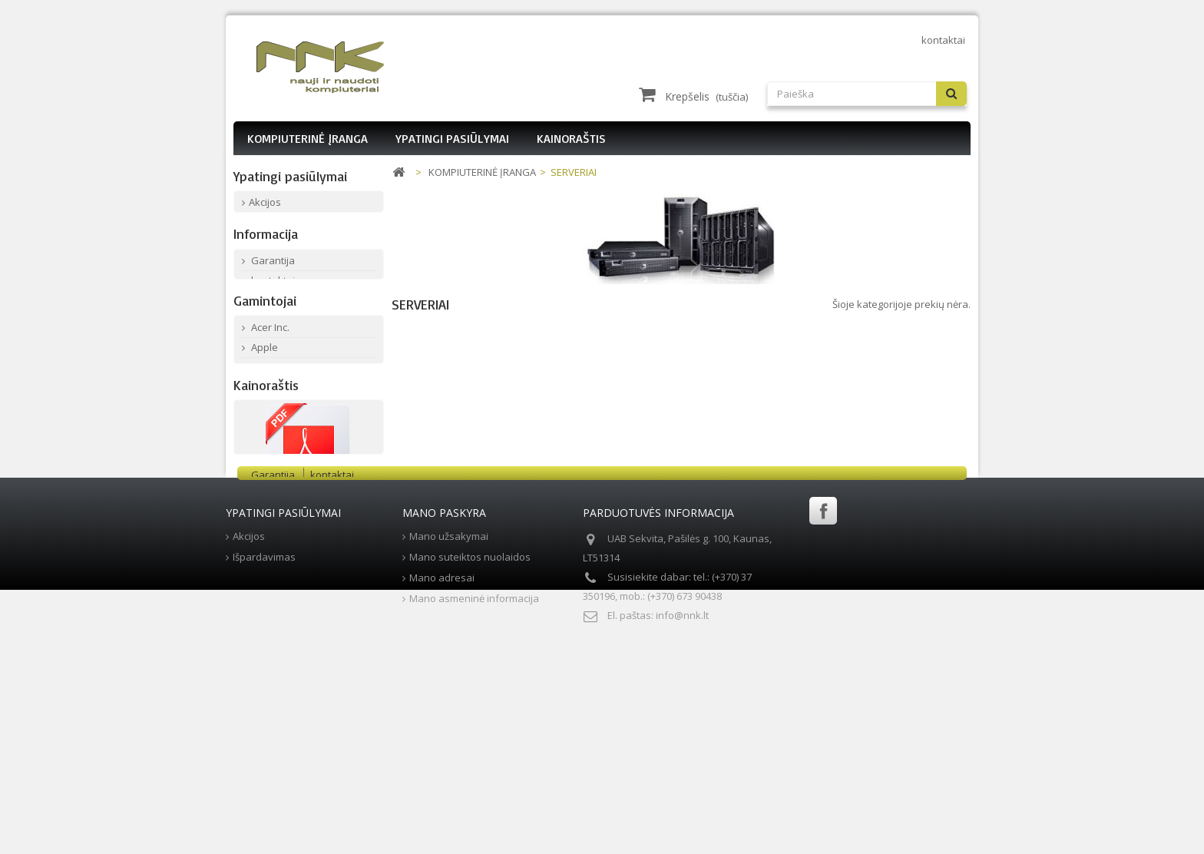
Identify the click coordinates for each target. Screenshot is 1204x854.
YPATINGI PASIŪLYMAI (452, 138)
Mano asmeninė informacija (474, 805)
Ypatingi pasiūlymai (290, 175)
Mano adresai (442, 784)
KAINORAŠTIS (571, 138)
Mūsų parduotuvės (294, 335)
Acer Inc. (269, 403)
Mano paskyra (444, 719)
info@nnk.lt (682, 822)
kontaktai (943, 40)
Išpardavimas (280, 226)
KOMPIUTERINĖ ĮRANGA (307, 138)
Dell (259, 463)
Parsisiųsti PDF (308, 647)
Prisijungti (936, 63)
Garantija (272, 295)
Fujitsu (265, 483)
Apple (263, 423)
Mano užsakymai (448, 743)
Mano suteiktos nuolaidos (470, 763)
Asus (261, 443)
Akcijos (265, 207)
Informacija (265, 264)
